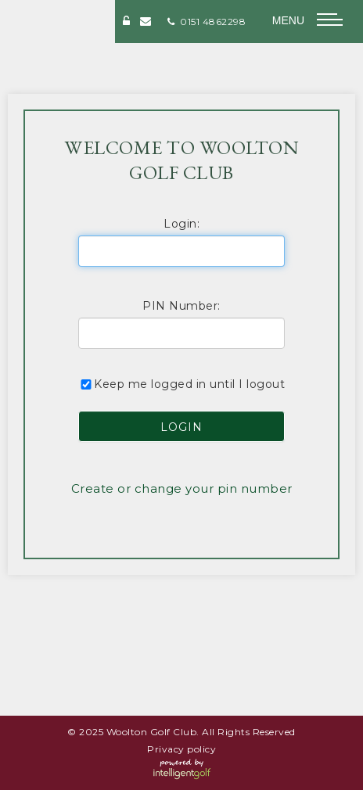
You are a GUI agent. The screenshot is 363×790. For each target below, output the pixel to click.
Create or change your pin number (182, 488)
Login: (181, 224)
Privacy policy (181, 749)
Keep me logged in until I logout (181, 384)
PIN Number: (181, 306)
